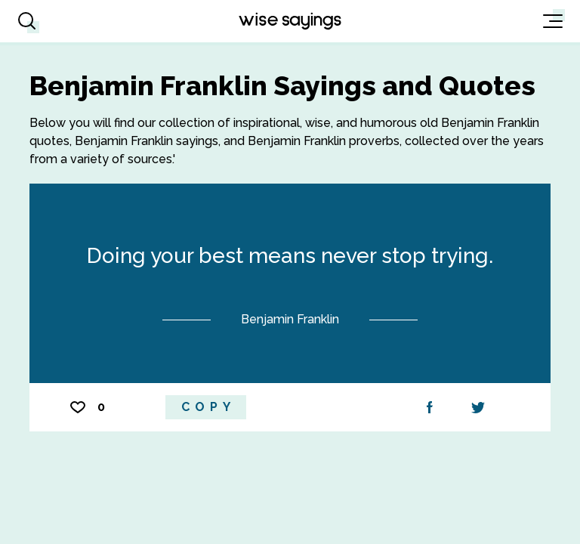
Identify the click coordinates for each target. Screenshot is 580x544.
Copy (208, 407)
